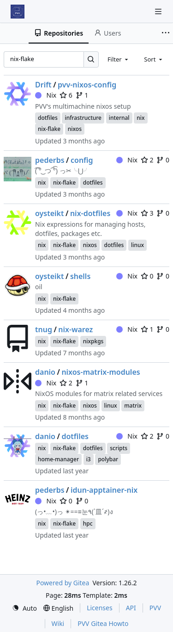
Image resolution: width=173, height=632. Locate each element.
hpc (88, 523)
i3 (88, 459)
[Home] (17, 11)
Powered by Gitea (62, 582)
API (131, 607)
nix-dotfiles (90, 213)
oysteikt (49, 213)
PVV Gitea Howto (103, 623)
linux (137, 245)
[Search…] (91, 59)
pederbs (50, 160)
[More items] (165, 33)
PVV (155, 607)
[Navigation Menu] (159, 11)
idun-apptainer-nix (104, 490)
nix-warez (75, 329)
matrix (133, 405)
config (82, 160)
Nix (45, 95)
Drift (43, 84)
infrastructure (83, 118)
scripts (118, 448)
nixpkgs (93, 341)
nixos (75, 129)
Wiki (58, 623)
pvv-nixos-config (87, 84)
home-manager (58, 459)
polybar (108, 459)
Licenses (100, 607)
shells (80, 276)
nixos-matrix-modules (100, 372)
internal (119, 118)
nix (140, 118)
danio (45, 372)
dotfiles (48, 118)
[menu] (24, 608)
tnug (43, 329)
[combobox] (118, 59)
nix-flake (49, 129)
